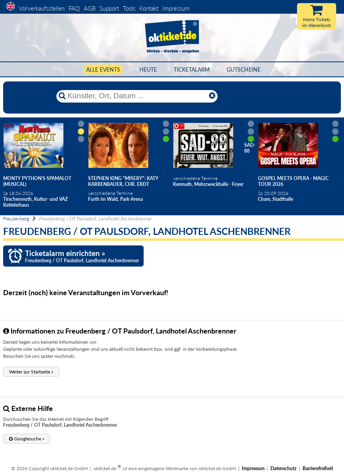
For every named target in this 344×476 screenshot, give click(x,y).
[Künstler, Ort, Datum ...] (136, 96)
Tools (129, 8)
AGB (89, 8)
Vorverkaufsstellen (42, 8)
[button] (31, 372)
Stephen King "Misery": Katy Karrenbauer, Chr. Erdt (123, 181)
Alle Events (103, 69)
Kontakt (148, 8)
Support (109, 8)
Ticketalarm (192, 69)
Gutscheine (244, 69)
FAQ (74, 8)
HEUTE (148, 69)
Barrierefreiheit (318, 468)
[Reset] (212, 96)
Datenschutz (283, 468)
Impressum (175, 8)
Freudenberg (16, 219)
